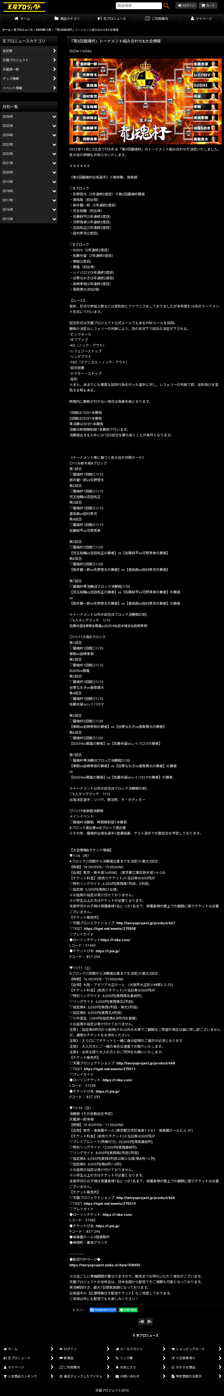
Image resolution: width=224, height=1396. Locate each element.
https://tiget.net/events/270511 (110, 1069)
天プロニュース (146, 1335)
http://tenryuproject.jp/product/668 (146, 1063)
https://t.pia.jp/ (108, 951)
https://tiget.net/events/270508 (110, 929)
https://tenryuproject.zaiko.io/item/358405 (104, 1265)
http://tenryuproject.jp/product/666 (146, 1198)
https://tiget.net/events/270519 (110, 1204)
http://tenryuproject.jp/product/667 (146, 923)
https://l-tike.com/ (115, 940)
